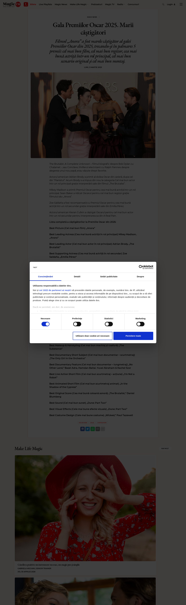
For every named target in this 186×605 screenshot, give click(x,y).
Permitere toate (133, 336)
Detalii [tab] (77, 276)
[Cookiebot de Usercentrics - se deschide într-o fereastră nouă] (141, 267)
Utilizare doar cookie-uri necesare (92, 336)
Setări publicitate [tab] (108, 276)
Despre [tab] (140, 276)
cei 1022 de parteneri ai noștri (55, 290)
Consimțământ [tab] (45, 276)
